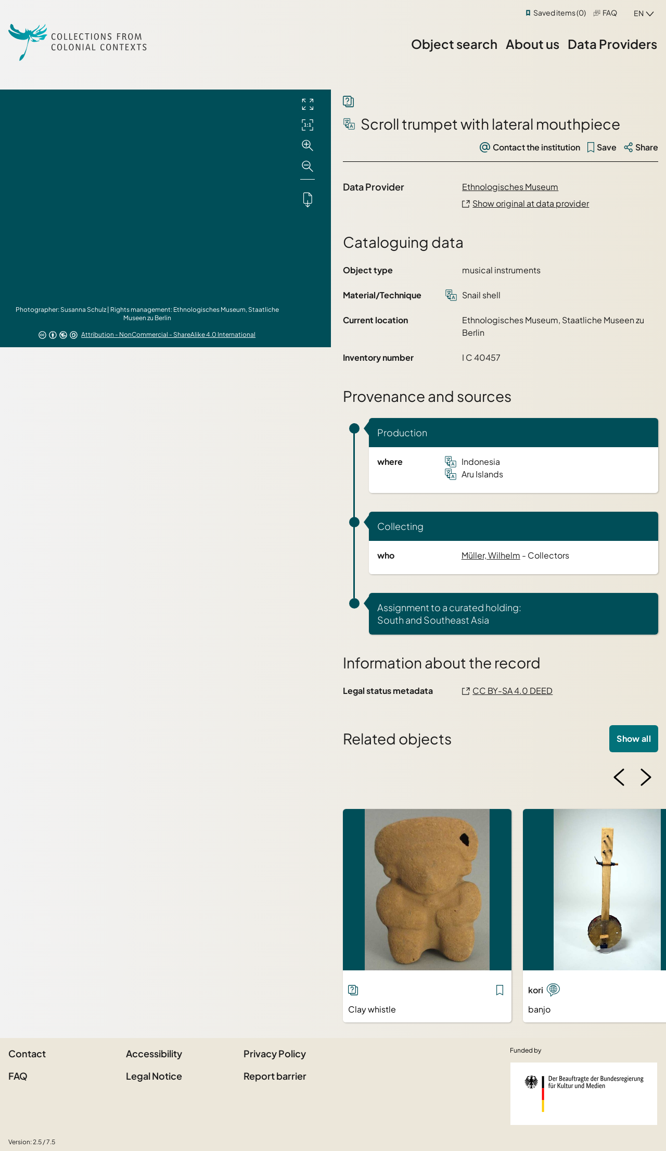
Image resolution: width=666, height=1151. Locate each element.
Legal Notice (154, 1076)
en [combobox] (639, 13)
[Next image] (645, 777)
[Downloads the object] (307, 199)
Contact (27, 1053)
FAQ (610, 12)
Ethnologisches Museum (510, 186)
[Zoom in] (307, 145)
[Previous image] (619, 777)
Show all (634, 738)
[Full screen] (307, 104)
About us (532, 44)
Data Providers (612, 44)
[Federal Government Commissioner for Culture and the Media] (584, 1094)
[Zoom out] (307, 166)
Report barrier (275, 1076)
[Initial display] (307, 125)
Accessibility (154, 1053)
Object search (454, 44)
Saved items (559, 12)
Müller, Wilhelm (491, 555)
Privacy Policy (275, 1053)
